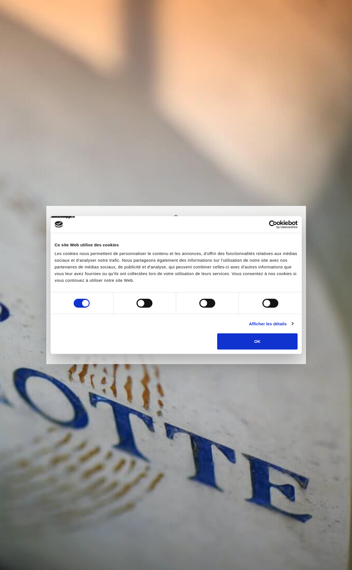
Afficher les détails (268, 323)
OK (257, 341)
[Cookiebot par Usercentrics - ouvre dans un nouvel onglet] (273, 224)
